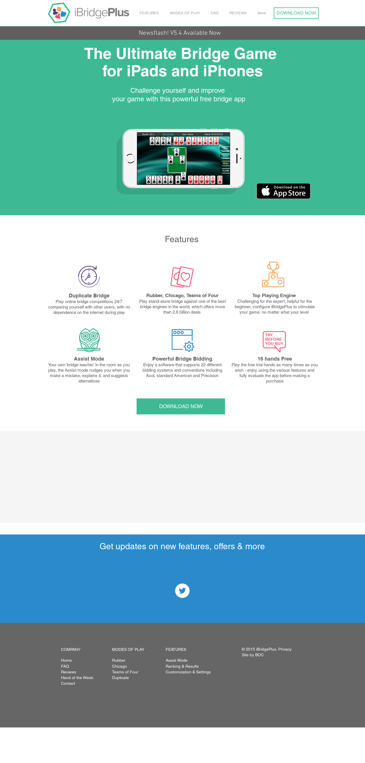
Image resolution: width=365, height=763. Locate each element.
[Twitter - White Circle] (182, 590)
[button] (150, 13)
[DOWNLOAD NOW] (296, 13)
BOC (259, 655)
